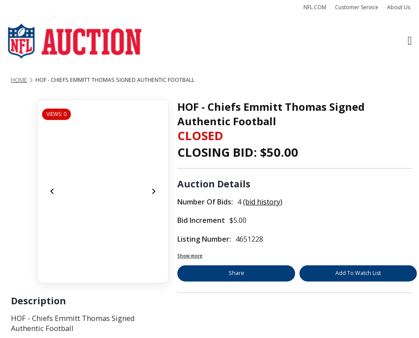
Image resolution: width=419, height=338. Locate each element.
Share (236, 273)
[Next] (153, 191)
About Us (398, 7)
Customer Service (356, 7)
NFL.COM (314, 7)
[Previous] (52, 191)
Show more (189, 256)
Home (19, 80)
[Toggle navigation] (409, 41)
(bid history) (262, 202)
